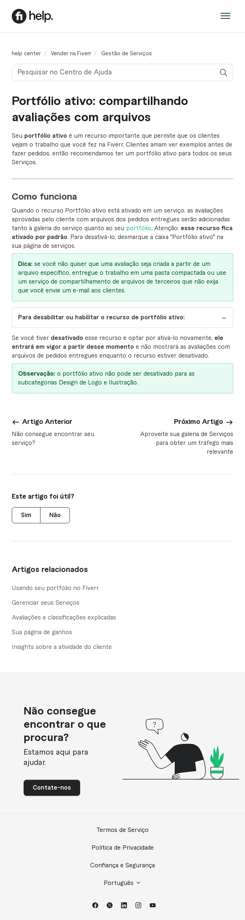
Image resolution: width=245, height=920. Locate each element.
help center (26, 53)
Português (122, 883)
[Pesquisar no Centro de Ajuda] (122, 72)
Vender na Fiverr (71, 53)
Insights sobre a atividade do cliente (62, 647)
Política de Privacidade (123, 848)
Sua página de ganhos (42, 632)
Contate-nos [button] (52, 788)
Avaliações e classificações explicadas (64, 618)
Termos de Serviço (122, 830)
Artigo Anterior (47, 421)
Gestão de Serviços (126, 53)
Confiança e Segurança (122, 865)
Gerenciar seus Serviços (45, 603)
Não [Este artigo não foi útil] (55, 515)
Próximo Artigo (198, 421)
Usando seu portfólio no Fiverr (55, 588)
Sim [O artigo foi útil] (26, 515)
